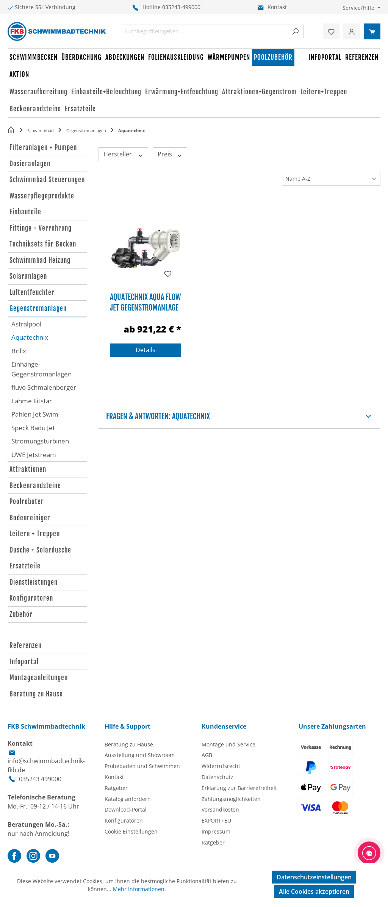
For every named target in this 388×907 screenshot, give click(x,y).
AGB (207, 755)
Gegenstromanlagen (38, 308)
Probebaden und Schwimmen (142, 766)
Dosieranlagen (29, 164)
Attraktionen (27, 469)
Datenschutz (217, 777)
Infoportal (24, 662)
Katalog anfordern (128, 798)
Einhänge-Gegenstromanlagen (41, 369)
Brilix (18, 351)
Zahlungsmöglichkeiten (231, 798)
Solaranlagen (28, 276)
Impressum (216, 831)
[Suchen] (295, 31)
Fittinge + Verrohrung (40, 228)
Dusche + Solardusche (40, 550)
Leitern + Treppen (34, 534)
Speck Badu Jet (33, 427)
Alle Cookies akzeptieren (314, 891)
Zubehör (21, 614)
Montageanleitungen (38, 678)
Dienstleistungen (33, 582)
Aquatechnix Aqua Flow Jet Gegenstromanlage (145, 301)
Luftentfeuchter (32, 293)
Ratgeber (116, 787)
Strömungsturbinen (40, 441)
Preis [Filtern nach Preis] (170, 154)
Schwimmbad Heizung (39, 260)
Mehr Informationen (138, 889)
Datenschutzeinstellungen (314, 877)
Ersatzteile (25, 566)
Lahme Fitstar (31, 401)
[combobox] (204, 31)
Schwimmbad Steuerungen (47, 180)
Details (145, 350)
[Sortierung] (331, 179)
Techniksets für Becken (42, 244)
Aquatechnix (29, 337)
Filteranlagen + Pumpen (43, 147)
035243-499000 (181, 7)
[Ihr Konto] (351, 31)
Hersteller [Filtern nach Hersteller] (123, 154)
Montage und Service (228, 744)
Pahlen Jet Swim (34, 414)
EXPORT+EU (216, 820)
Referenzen (25, 645)
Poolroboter (26, 502)
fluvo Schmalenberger (43, 387)
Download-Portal (126, 809)
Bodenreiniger (29, 518)
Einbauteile (25, 212)
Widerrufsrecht (221, 766)
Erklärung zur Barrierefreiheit (239, 787)
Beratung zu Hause (36, 694)
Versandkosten (220, 809)
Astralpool (26, 324)
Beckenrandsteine (35, 486)
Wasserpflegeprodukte (41, 196)
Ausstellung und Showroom (140, 755)
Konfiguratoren (31, 598)
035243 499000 (40, 779)
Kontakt (277, 7)
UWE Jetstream (33, 454)
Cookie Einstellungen (131, 831)
